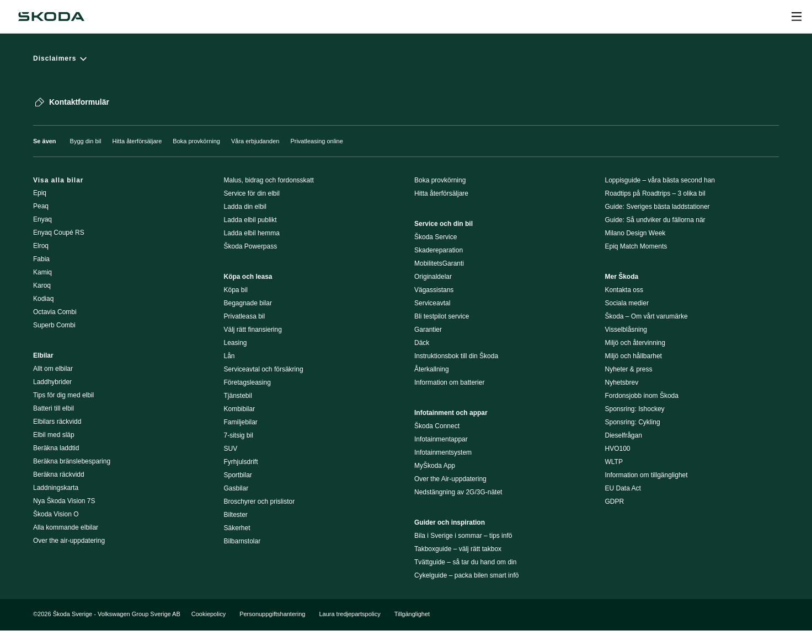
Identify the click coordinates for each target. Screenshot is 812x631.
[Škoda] (51, 17)
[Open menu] (796, 16)
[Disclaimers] (406, 58)
